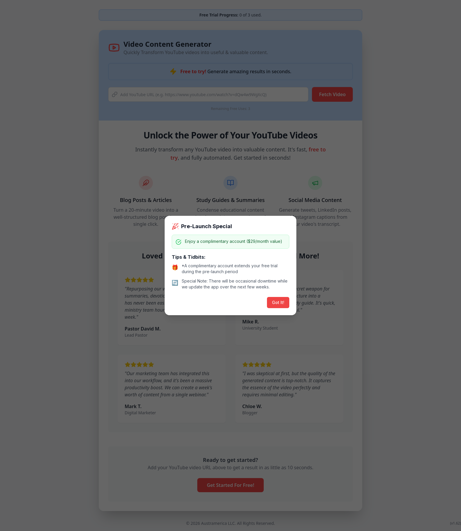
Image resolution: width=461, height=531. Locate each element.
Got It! (278, 302)
